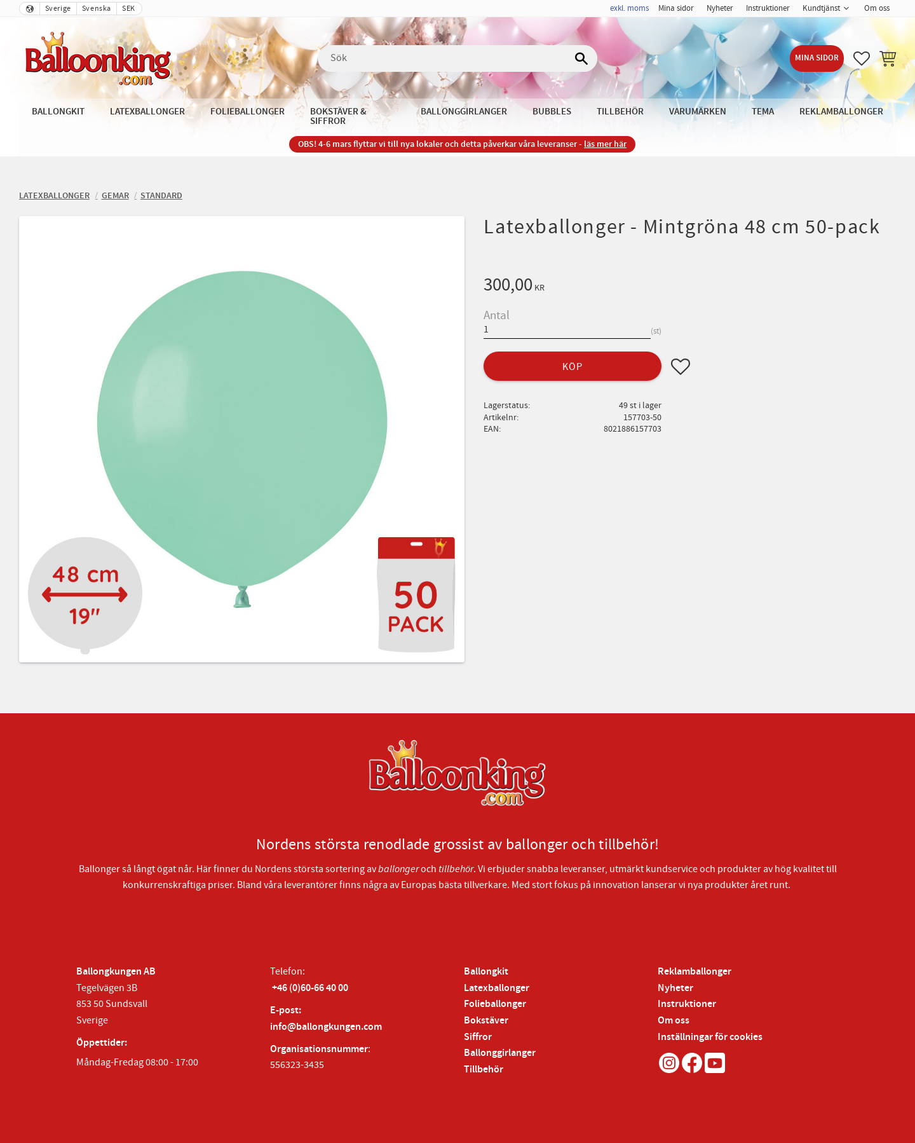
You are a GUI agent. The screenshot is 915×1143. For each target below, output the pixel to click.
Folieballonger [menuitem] (247, 112)
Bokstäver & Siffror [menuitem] (338, 116)
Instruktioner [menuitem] (768, 8)
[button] (861, 58)
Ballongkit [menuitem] (58, 112)
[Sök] (581, 58)
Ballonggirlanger (500, 1053)
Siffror (478, 1037)
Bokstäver (486, 1020)
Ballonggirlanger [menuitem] (464, 112)
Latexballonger (496, 988)
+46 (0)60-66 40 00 (310, 988)
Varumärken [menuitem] (697, 112)
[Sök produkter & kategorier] (457, 58)
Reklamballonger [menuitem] (841, 112)
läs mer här (605, 144)
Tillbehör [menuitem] (620, 112)
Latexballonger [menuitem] (147, 112)
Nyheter (675, 988)
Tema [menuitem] (763, 112)
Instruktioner (687, 1004)
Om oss (673, 1020)
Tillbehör (483, 1069)
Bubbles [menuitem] (551, 112)
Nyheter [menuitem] (720, 8)
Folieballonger (495, 1004)
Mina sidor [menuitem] (676, 8)
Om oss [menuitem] (877, 8)
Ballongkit (486, 971)
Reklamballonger (694, 971)
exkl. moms (629, 8)
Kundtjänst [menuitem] (821, 8)
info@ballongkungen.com (326, 1027)
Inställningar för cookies (710, 1037)
